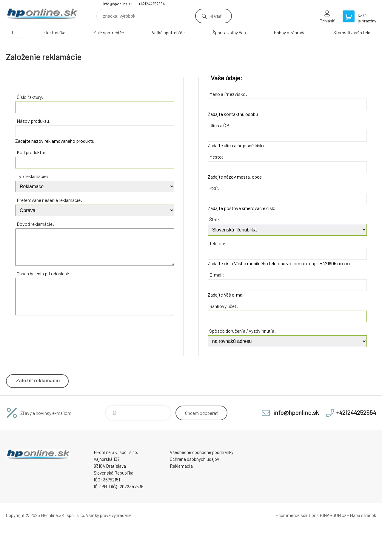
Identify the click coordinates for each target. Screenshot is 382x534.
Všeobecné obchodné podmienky (201, 450)
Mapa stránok (363, 514)
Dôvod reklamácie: (35, 224)
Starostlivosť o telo (351, 32)
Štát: (214, 219)
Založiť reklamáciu (38, 380)
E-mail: (216, 274)
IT (14, 32)
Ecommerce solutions (297, 514)
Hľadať (215, 16)
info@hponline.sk (118, 3)
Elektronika (54, 32)
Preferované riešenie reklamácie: (49, 200)
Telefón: (217, 243)
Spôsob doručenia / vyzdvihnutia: (242, 331)
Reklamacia (181, 464)
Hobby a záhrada (290, 32)
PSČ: (214, 188)
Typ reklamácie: (32, 176)
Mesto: (216, 156)
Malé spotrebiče (108, 32)
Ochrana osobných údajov (194, 457)
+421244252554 (151, 3)
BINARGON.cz (333, 514)
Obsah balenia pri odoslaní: (43, 273)
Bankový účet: (223, 306)
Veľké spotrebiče (168, 32)
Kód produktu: (31, 152)
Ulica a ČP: (220, 125)
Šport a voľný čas (229, 32)
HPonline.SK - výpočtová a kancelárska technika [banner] (42, 14)
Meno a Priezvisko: (228, 94)
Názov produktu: (34, 121)
